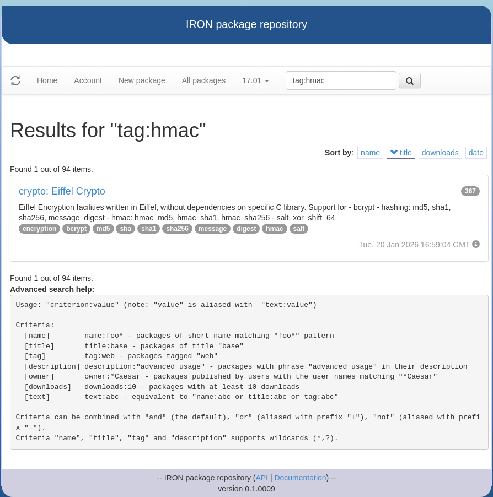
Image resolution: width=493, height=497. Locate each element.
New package (142, 80)
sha (125, 229)
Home (47, 80)
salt (299, 229)
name (370, 152)
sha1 (148, 229)
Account (88, 80)
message (213, 229)
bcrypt (76, 229)
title (401, 152)
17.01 (255, 80)
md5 (103, 229)
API (261, 477)
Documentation (300, 477)
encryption (39, 229)
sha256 (177, 229)
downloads (440, 152)
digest (246, 229)
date (476, 152)
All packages (204, 80)
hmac (274, 229)
